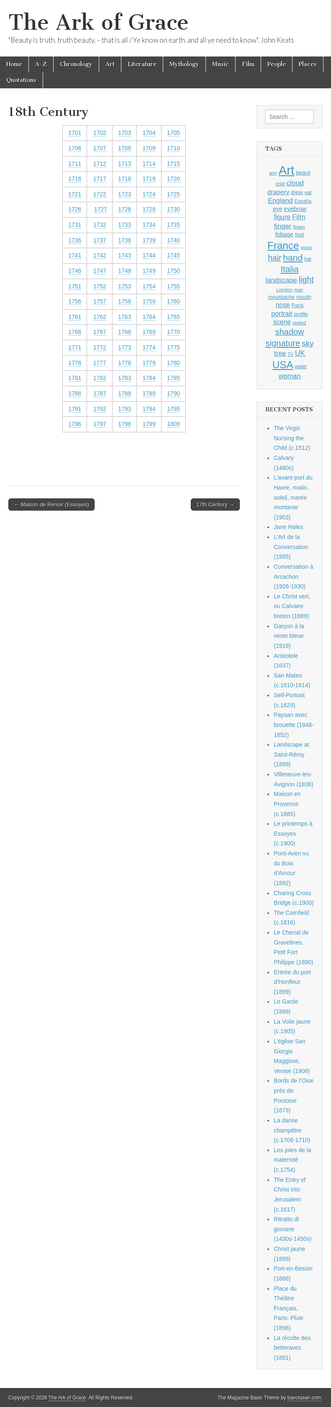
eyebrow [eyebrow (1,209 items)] (295, 208)
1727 (100, 209)
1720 (173, 178)
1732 (99, 224)
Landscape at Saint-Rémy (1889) (291, 754)
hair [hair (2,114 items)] (274, 258)
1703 (124, 132)
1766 (74, 332)
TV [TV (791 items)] (290, 354)
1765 (173, 316)
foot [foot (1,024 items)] (299, 234)
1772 (99, 347)
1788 (124, 393)
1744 (149, 255)
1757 (99, 301)
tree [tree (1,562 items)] (280, 353)
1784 (149, 378)
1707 (99, 148)
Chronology (76, 64)
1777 (99, 362)
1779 (149, 362)
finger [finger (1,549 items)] (282, 226)
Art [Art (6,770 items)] (286, 170)
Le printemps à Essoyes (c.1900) (293, 833)
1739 (149, 240)
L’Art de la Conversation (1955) (291, 547)
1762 (99, 316)
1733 (124, 224)
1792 (99, 409)
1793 (124, 409)
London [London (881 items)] (284, 289)
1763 (124, 316)
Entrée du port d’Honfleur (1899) (292, 982)
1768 (124, 332)
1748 (124, 270)
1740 (173, 240)
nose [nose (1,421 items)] (283, 304)
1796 (74, 424)
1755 (173, 286)
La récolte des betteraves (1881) (292, 1348)
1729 (149, 209)
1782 (99, 378)
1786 (74, 393)
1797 (99, 424)
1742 (99, 255)
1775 (173, 347)
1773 (124, 347)
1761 (74, 316)
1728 (124, 209)
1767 (99, 332)
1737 (99, 240)
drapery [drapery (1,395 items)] (278, 191)
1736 (74, 240)
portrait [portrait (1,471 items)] (281, 313)
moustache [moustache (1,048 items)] (281, 297)
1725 (173, 194)
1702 (99, 132)
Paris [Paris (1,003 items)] (298, 305)
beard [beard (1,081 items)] (303, 172)
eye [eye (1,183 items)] (277, 208)
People (276, 64)
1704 (149, 132)
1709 (149, 148)
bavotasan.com (304, 1398)
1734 (149, 224)
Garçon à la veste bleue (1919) (289, 636)
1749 (149, 270)
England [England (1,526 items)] (280, 200)
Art (110, 64)
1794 (149, 409)
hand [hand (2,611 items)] (293, 257)
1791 (74, 409)
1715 (173, 163)
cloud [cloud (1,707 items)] (295, 183)
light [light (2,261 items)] (306, 279)
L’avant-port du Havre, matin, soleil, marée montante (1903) (293, 497)
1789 (149, 393)
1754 (149, 286)
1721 (74, 194)
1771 (74, 347)
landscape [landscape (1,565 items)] (281, 280)
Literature (142, 64)
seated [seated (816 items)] (299, 322)
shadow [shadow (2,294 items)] (289, 331)
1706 (74, 148)
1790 (173, 393)
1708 (124, 148)
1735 (173, 224)
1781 (74, 378)
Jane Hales (288, 527)
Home (14, 64)
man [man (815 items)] (298, 289)
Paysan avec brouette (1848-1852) (294, 724)
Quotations (21, 80)
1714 (149, 163)
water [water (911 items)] (301, 367)
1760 (173, 301)
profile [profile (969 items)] (301, 314)
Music (220, 64)
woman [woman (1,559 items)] (290, 376)
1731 (74, 224)
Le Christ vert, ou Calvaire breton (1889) (292, 606)
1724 (149, 194)
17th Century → (215, 504)
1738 (124, 240)
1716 (74, 178)
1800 (173, 424)
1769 (149, 332)
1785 (173, 378)
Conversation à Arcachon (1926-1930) (293, 576)
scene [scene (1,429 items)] (282, 322)
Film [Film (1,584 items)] (298, 217)
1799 (149, 424)
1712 (99, 163)
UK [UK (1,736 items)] (300, 353)
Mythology (184, 64)
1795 (173, 409)
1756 (74, 301)
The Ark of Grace (98, 22)
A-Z (41, 64)
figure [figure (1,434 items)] (282, 217)
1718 (124, 178)
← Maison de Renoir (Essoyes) (51, 504)
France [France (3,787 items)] (283, 245)
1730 (173, 209)
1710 (173, 148)
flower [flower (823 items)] (299, 226)
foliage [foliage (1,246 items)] (284, 234)
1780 (173, 362)
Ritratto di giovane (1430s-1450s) (292, 1229)
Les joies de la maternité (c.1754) (292, 1160)
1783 (124, 378)
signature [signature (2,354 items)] (283, 343)
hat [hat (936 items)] (307, 259)
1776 (74, 362)
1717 (99, 178)
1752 (99, 286)
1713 (124, 163)
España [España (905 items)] (303, 201)
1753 (124, 286)
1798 (124, 424)
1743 (124, 255)
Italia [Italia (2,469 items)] (289, 269)
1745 (173, 255)
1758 (124, 301)
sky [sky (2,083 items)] (308, 343)
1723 (124, 194)
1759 (149, 301)
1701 (74, 132)
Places (308, 64)
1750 (173, 270)
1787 (99, 393)
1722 (99, 194)
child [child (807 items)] (280, 183)
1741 (74, 255)
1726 (74, 209)
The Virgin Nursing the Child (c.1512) (292, 438)
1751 (74, 286)
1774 (149, 347)
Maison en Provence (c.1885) (287, 804)
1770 (173, 332)
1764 (149, 316)
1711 (74, 163)
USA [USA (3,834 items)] (282, 364)
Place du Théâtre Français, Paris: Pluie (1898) (288, 1308)
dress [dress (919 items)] (297, 192)
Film (248, 64)
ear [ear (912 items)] (308, 192)
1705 (173, 132)
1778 (124, 362)
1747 (99, 270)
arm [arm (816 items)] (273, 172)
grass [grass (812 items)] (306, 247)
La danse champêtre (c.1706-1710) (292, 1130)
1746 (74, 270)
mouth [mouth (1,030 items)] (303, 297)
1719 (149, 178)
